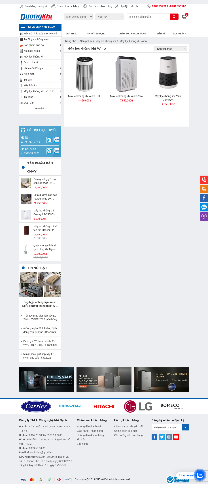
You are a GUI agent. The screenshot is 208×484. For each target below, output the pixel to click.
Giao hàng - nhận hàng (90, 424)
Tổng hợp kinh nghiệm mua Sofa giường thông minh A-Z (40, 297)
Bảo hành (82, 437)
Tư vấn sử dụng (110, 27)
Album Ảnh (181, 27)
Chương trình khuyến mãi (128, 420)
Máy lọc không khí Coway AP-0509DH (44, 206)
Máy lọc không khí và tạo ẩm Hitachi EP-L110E (45, 222)
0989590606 (178, 6)
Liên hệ (165, 27)
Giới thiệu (89, 27)
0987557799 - (161, 6)
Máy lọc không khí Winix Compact (168, 91)
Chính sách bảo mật (125, 424)
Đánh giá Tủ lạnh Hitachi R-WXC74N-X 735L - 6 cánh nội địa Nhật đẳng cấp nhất (40, 336)
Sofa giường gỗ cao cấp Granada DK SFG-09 (44, 175)
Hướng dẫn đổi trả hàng (90, 428)
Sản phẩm (86, 34)
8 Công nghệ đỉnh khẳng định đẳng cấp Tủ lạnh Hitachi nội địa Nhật (40, 324)
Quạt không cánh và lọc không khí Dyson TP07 (44, 241)
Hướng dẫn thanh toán (89, 420)
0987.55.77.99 (32, 135)
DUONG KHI (101, 473)
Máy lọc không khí (105, 34)
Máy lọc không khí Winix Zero (126, 89)
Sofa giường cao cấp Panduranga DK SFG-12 (45, 190)
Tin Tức (81, 433)
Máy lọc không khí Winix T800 (84, 89)
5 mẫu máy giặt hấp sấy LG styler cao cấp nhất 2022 (38, 349)
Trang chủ (70, 27)
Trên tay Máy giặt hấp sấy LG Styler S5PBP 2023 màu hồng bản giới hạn (40, 311)
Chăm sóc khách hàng (140, 27)
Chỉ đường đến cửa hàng (128, 428)
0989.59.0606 (31, 147)
